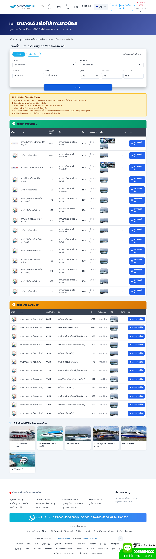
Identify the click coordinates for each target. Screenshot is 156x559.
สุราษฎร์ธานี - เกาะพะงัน (72, 503)
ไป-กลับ (19, 54)
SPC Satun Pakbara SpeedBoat (19, 445)
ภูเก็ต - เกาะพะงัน (69, 507)
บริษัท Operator (124, 531)
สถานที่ (68, 531)
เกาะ (59, 6)
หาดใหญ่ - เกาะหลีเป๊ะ (19, 503)
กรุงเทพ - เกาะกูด (17, 499)
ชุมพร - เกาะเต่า (95, 499)
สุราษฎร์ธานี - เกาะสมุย (46, 503)
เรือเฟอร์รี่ (56, 531)
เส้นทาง (67, 7)
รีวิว (76, 6)
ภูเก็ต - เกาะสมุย (42, 507)
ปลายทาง (83, 60)
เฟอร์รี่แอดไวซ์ (17, 469)
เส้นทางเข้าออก (32, 531)
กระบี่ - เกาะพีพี (16, 507)
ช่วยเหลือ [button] (86, 5)
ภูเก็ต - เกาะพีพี (95, 503)
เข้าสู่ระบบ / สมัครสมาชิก (121, 6)
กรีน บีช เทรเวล (128, 444)
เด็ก (105, 71)
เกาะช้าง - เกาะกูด (70, 499)
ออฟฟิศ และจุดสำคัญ (104, 531)
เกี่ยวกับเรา (83, 553)
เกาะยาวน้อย (53, 39)
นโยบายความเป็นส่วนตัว (64, 553)
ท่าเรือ (87, 531)
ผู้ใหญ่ (82, 71)
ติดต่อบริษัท (97, 553)
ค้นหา (78, 87)
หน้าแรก (49, 7)
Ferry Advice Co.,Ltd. (89, 539)
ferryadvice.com (64, 539)
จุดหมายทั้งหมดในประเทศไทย (32, 39)
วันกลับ (47, 71)
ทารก (127, 71)
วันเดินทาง (16, 71)
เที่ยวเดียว (33, 54)
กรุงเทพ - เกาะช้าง (43, 499)
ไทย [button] (99, 6)
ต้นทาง (15, 60)
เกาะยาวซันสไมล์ (73, 444)
